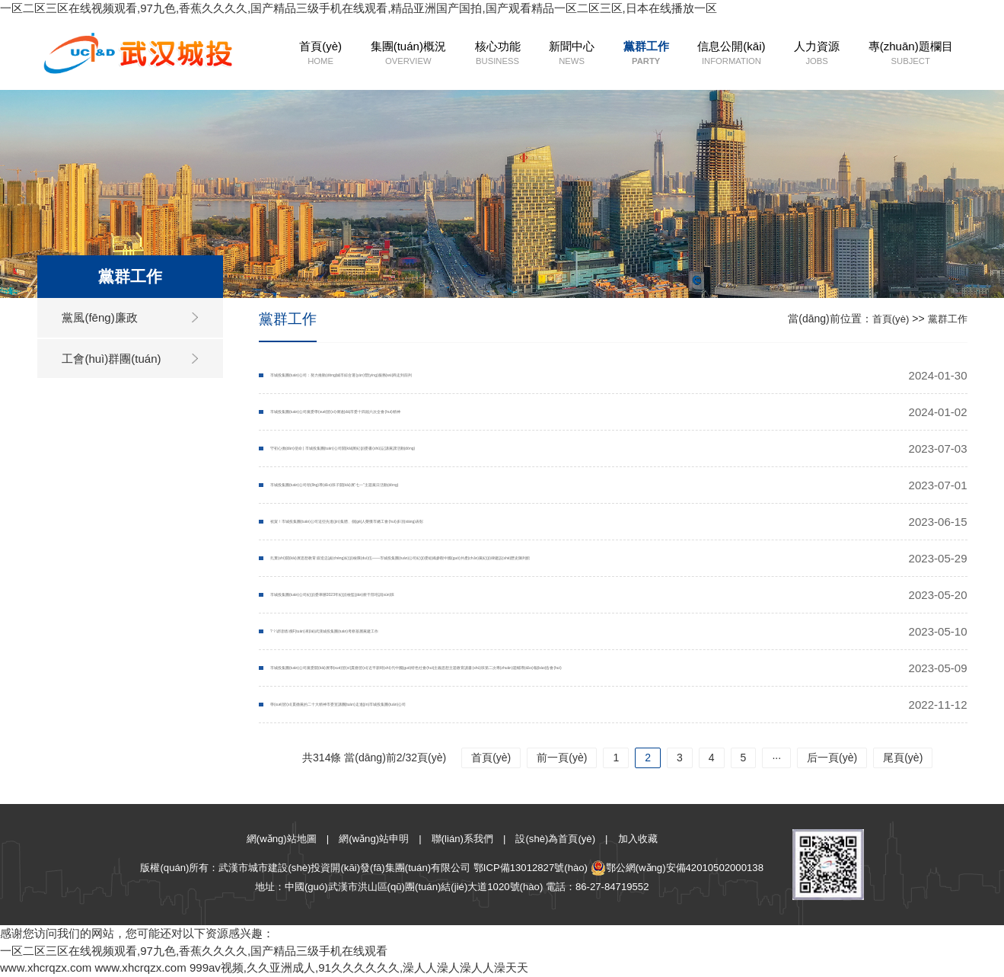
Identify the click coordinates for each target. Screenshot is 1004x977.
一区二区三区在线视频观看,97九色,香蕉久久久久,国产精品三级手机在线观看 (193, 950)
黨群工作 (611, 54)
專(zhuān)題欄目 (875, 54)
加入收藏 (638, 838)
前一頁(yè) (562, 757)
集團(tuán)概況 (374, 54)
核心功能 (463, 54)
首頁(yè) (287, 54)
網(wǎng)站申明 (374, 838)
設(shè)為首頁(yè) (555, 838)
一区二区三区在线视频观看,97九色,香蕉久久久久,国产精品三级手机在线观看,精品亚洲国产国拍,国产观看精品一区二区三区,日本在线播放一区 (358, 8)
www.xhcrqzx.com (45, 967)
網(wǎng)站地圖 (282, 838)
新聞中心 (537, 54)
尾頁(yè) (903, 757)
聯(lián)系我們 (462, 838)
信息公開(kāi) (696, 54)
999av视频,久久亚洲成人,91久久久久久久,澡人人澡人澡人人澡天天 (359, 967)
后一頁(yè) (832, 757)
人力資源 (781, 54)
